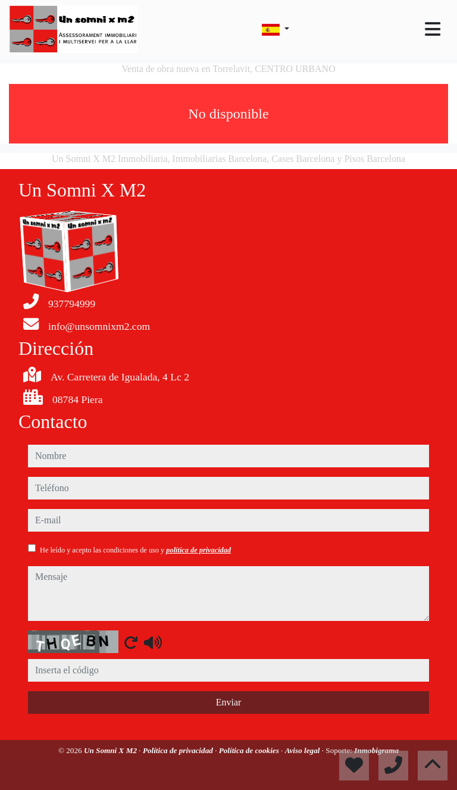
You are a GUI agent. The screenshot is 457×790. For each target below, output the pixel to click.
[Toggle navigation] (432, 29)
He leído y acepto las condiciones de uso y (135, 550)
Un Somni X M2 (111, 750)
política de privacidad (198, 550)
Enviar (229, 702)
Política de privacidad (179, 750)
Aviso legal (303, 750)
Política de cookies (250, 750)
